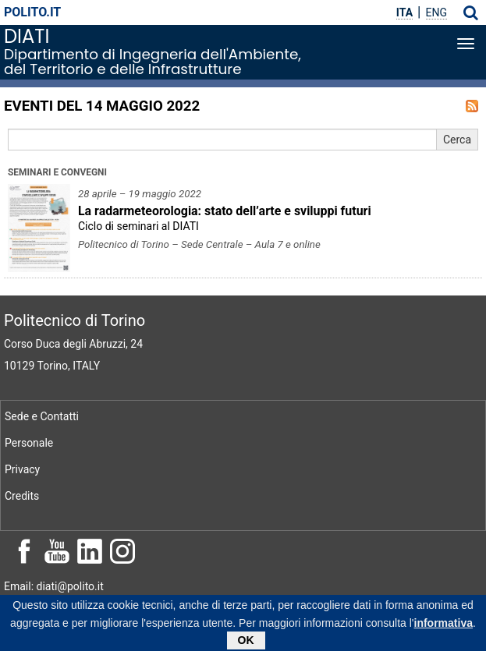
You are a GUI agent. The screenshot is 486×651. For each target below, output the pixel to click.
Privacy (22, 469)
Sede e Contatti (42, 416)
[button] (470, 12)
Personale (29, 443)
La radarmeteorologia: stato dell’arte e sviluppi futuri (224, 210)
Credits (22, 496)
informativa (443, 625)
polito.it (32, 12)
